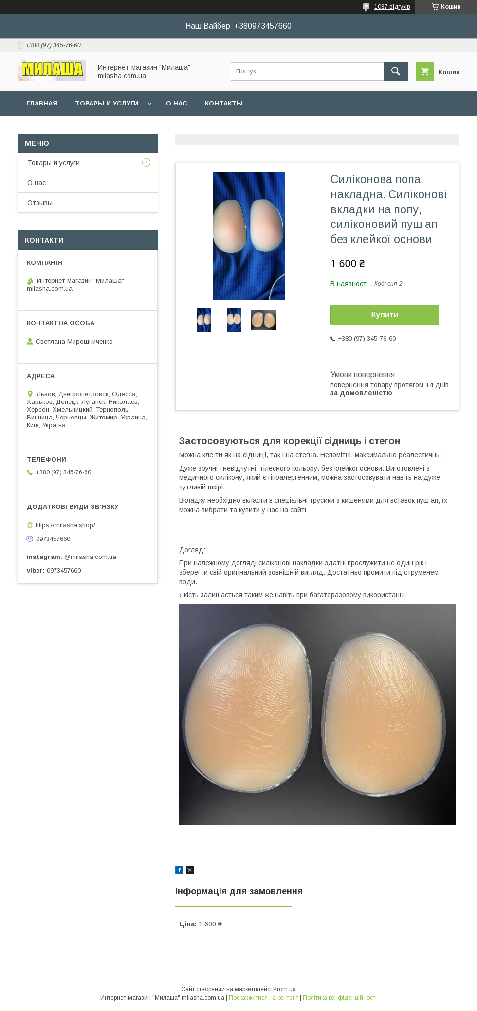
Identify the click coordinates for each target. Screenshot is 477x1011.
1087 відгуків (392, 6)
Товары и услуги (107, 103)
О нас (176, 103)
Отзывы (40, 203)
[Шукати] (396, 71)
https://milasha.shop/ (65, 525)
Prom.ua (284, 989)
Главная (41, 103)
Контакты (224, 103)
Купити (385, 315)
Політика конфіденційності (340, 997)
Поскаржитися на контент (263, 997)
